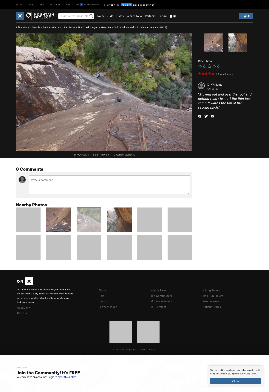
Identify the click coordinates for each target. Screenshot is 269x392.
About (102, 290)
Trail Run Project (212, 295)
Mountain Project (161, 301)
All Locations (22, 27)
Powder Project (211, 301)
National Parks (211, 306)
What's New (134, 16)
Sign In (246, 16)
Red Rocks (69, 27)
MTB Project (158, 306)
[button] (199, 116)
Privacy (152, 349)
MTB (31, 4)
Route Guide (105, 16)
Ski (68, 4)
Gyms (120, 16)
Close (235, 381)
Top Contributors (161, 295)
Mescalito (106, 27)
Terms (142, 349)
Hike (41, 4)
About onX (23, 307)
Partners (150, 16)
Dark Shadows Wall (123, 27)
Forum (162, 16)
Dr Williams (214, 84)
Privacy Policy (249, 374)
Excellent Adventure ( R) (152, 27)
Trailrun (55, 4)
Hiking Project (211, 290)
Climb (19, 4)
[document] (235, 376)
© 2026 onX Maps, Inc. (124, 349)
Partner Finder (107, 306)
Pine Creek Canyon (88, 27)
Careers (22, 313)
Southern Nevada (52, 27)
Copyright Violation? (124, 154)
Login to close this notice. (62, 377)
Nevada (36, 27)
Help (101, 295)
